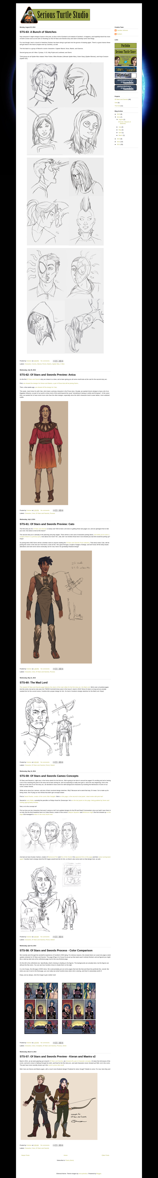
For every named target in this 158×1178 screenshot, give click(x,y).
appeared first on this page (84, 857)
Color (33, 513)
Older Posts (105, 1155)
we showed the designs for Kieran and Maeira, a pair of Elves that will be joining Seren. (50, 383)
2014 (118, 117)
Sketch (49, 364)
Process (52, 513)
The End (117, 106)
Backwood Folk (53, 857)
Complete (39, 1046)
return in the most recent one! (43, 814)
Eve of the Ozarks (66, 857)
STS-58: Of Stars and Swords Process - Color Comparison (56, 950)
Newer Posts (25, 1155)
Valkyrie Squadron (74, 812)
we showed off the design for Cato (46, 387)
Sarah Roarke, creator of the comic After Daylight (39, 796)
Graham (119, 34)
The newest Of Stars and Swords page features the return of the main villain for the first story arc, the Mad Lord (55, 687)
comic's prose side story (55, 1065)
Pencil (44, 364)
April (120, 132)
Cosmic (34, 364)
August (121, 119)
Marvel (39, 364)
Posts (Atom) (70, 1160)
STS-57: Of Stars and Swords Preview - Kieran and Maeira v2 (58, 1056)
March (121, 135)
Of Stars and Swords (33, 379)
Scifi (116, 102)
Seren (64, 1046)
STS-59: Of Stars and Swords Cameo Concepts (49, 775)
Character (28, 364)
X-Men (62, 364)
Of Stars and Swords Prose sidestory (77, 542)
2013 (118, 139)
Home (66, 1155)
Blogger (98, 1173)
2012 (118, 141)
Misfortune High (88, 812)
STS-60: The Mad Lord (34, 682)
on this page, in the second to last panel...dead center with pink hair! (81, 796)
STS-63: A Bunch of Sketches (38, 31)
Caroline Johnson (122, 30)
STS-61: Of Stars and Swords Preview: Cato (47, 524)
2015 (118, 114)
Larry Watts (30, 800)
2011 (118, 144)
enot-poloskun (83, 1173)
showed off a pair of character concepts (78, 1061)
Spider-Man (56, 364)
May (120, 130)
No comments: (45, 361)
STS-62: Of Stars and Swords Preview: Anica (48, 374)
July (120, 127)
